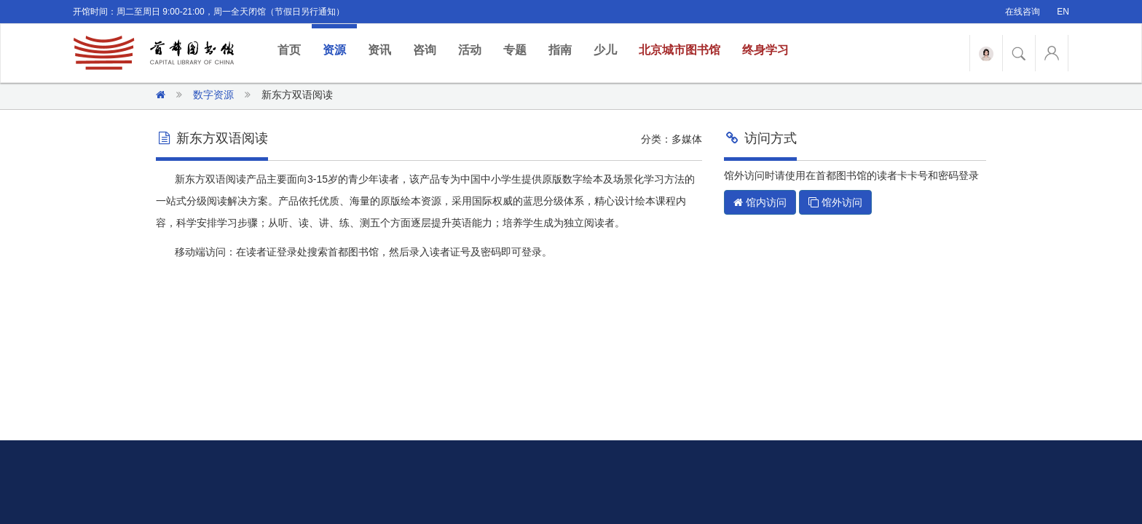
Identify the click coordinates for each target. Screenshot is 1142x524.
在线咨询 (1022, 12)
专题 (515, 50)
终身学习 (765, 50)
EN (1063, 12)
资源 (334, 50)
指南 (560, 50)
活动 (469, 50)
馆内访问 (760, 202)
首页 (294, 49)
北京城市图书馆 (679, 50)
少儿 (605, 50)
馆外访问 (835, 202)
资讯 (379, 50)
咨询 (424, 50)
